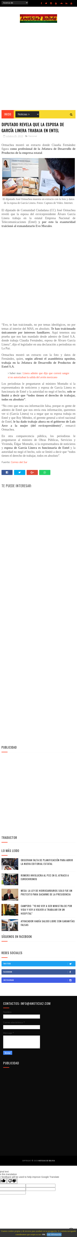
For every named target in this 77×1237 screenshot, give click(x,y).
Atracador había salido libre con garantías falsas (48, 923)
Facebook (39, 972)
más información (54, 1234)
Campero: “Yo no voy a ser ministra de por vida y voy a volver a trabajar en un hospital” (46, 909)
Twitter (39, 963)
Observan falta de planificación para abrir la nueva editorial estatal (47, 862)
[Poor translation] (12, 1181)
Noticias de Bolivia (46, 1160)
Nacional (32, 136)
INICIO (7, 114)
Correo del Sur (19, 462)
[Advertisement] (38, 66)
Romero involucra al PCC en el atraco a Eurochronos (45, 877)
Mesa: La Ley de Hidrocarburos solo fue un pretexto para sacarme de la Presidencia (46, 892)
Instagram (39, 980)
